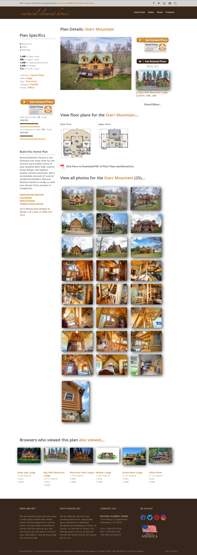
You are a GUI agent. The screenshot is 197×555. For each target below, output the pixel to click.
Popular (34, 84)
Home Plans (139, 12)
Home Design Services (32, 194)
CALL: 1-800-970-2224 (111, 528)
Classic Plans (37, 75)
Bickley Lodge (103, 472)
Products (170, 12)
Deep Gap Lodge (26, 472)
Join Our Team (171, 551)
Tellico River (155, 472)
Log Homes (26, 197)
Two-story (31, 81)
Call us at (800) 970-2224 (69, 3)
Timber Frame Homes (31, 203)
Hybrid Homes (27, 200)
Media (151, 12)
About (160, 12)
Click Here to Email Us (110, 534)
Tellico (30, 87)
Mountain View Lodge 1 (82, 472)
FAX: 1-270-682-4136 (110, 531)
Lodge (29, 78)
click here (89, 3)
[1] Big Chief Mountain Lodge (152, 92)
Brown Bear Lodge (133, 472)
